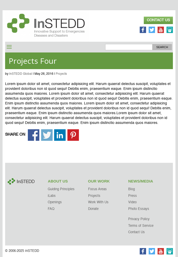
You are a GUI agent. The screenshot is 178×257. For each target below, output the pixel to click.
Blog (131, 189)
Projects (61, 74)
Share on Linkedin (60, 135)
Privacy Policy (139, 219)
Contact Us (158, 20)
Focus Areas (97, 189)
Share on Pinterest (73, 135)
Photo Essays (138, 209)
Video (132, 202)
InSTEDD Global (20, 74)
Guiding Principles (61, 189)
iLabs (52, 196)
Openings (55, 202)
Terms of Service (140, 226)
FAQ (51, 209)
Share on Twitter (47, 135)
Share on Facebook (33, 135)
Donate (93, 209)
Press (132, 196)
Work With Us (98, 202)
